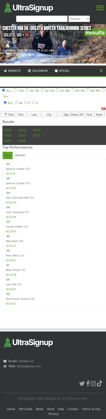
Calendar (38, 70)
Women (20, 155)
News (40, 409)
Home (11, 409)
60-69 (95, 90)
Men (8, 155)
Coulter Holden (14, 226)
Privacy (54, 414)
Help (61, 409)
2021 (21, 135)
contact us (26, 361)
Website (12, 70)
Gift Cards (25, 409)
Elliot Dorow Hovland (18, 298)
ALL (9, 90)
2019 (7, 141)
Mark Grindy (13, 269)
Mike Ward (12, 241)
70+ (6, 96)
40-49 (64, 90)
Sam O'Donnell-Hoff (17, 197)
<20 (21, 90)
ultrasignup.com (29, 366)
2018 (21, 141)
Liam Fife (11, 284)
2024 (22, 130)
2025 (8, 130)
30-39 (49, 90)
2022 (8, 135)
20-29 (34, 90)
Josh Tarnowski (15, 212)
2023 (37, 130)
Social (61, 70)
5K (103, 108)
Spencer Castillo (15, 168)
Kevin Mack (12, 255)
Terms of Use (91, 409)
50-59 (80, 90)
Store (50, 409)
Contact (73, 409)
